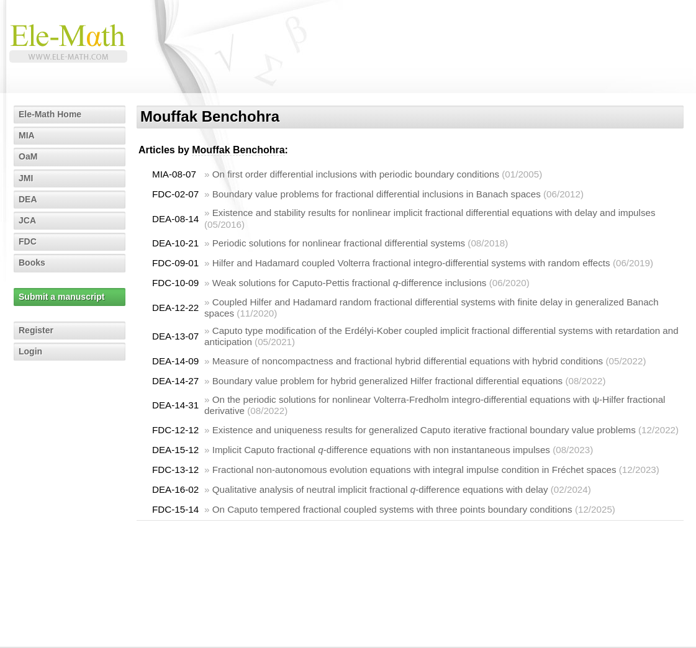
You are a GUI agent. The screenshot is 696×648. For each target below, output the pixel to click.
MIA (27, 135)
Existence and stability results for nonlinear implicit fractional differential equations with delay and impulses (434, 212)
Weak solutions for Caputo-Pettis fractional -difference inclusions (349, 282)
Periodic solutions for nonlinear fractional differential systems (338, 243)
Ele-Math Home (50, 114)
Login (30, 351)
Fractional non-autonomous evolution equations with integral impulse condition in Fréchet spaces (414, 469)
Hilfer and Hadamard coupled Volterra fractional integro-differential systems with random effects (411, 263)
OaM (28, 156)
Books (32, 263)
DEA (28, 199)
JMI (26, 178)
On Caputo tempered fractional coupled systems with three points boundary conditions (392, 509)
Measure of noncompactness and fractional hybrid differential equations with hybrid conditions (407, 361)
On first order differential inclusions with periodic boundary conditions (355, 174)
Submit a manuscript (61, 297)
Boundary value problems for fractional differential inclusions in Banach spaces (376, 194)
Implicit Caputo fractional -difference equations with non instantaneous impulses (381, 449)
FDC (28, 241)
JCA (27, 220)
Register (36, 330)
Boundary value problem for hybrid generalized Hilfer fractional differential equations (387, 381)
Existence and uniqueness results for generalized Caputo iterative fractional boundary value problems (424, 430)
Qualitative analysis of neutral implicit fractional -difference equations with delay (380, 489)
